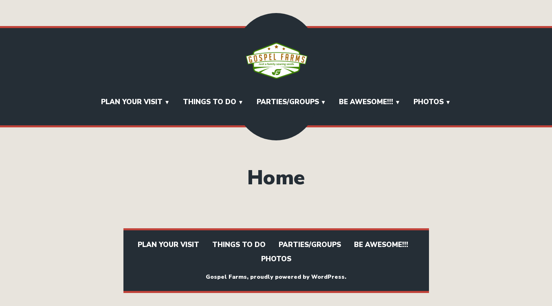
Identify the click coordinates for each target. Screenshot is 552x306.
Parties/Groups (288, 102)
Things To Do (209, 102)
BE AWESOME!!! (366, 102)
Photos (428, 102)
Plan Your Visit (132, 102)
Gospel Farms (226, 277)
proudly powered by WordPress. (298, 277)
